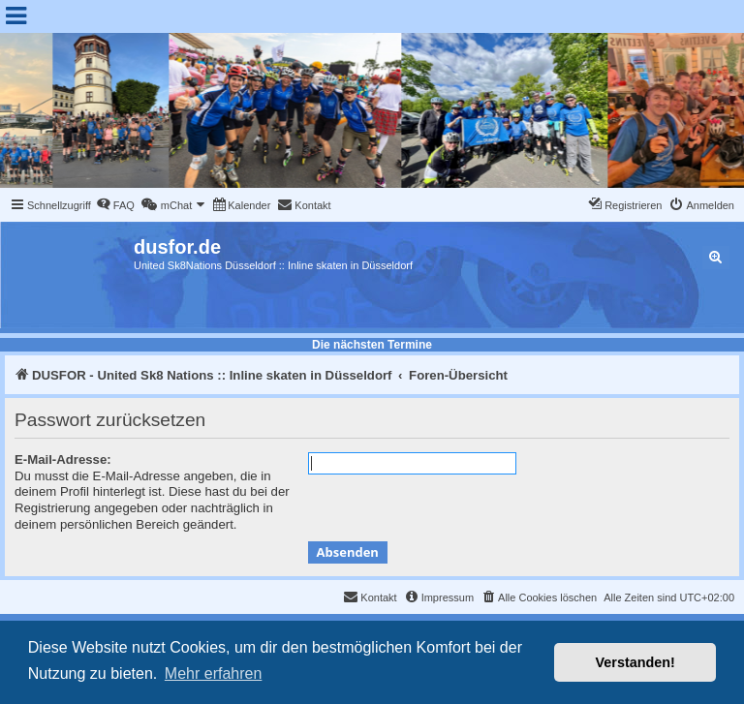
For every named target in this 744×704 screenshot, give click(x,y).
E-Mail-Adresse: (63, 459)
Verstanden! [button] (635, 662)
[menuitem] (115, 205)
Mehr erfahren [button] (214, 673)
